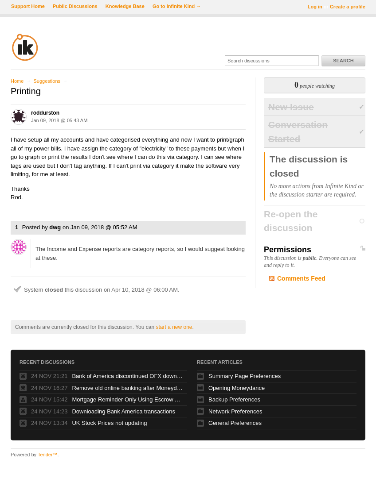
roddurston (45, 113)
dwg (55, 227)
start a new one (174, 327)
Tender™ (48, 454)
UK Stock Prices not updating (109, 423)
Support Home (28, 6)
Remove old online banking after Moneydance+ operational (127, 388)
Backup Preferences (234, 399)
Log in (315, 6)
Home (17, 81)
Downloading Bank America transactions (123, 411)
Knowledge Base (125, 6)
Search (343, 60)
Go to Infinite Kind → (177, 6)
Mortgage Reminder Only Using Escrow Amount (127, 399)
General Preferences (235, 423)
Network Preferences (235, 411)
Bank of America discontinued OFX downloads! (127, 376)
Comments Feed (301, 278)
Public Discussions (75, 6)
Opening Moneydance (236, 388)
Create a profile (347, 6)
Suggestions (46, 81)
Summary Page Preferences (244, 376)
